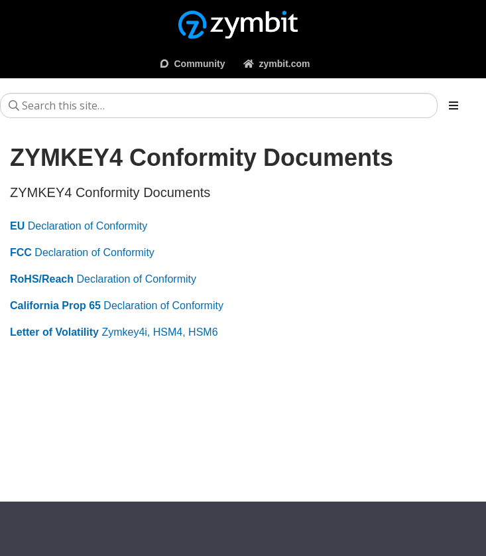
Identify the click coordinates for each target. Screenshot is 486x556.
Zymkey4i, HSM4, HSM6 (114, 332)
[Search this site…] (219, 105)
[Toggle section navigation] (453, 105)
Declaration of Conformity (78, 226)
